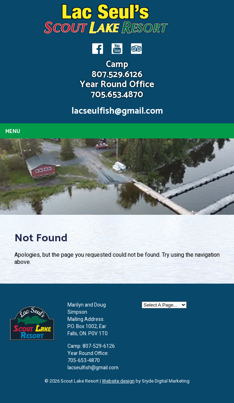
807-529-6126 (99, 346)
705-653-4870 (83, 360)
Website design (118, 381)
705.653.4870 (117, 94)
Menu (12, 131)
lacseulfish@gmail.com (117, 111)
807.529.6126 (117, 74)
